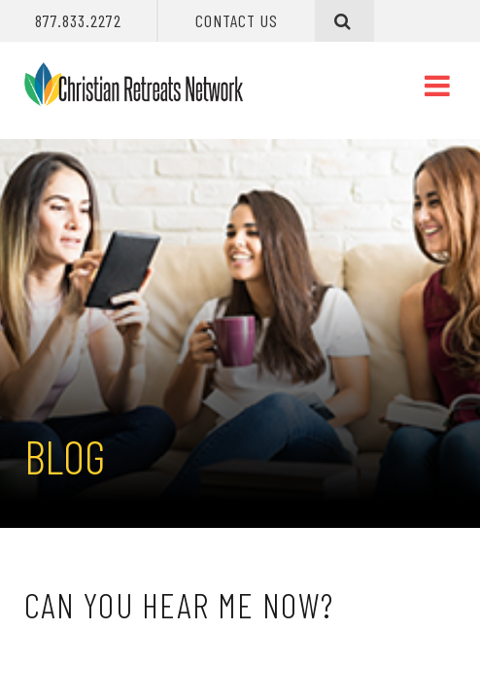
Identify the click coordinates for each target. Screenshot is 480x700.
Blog (64, 456)
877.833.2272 (78, 20)
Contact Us (237, 20)
